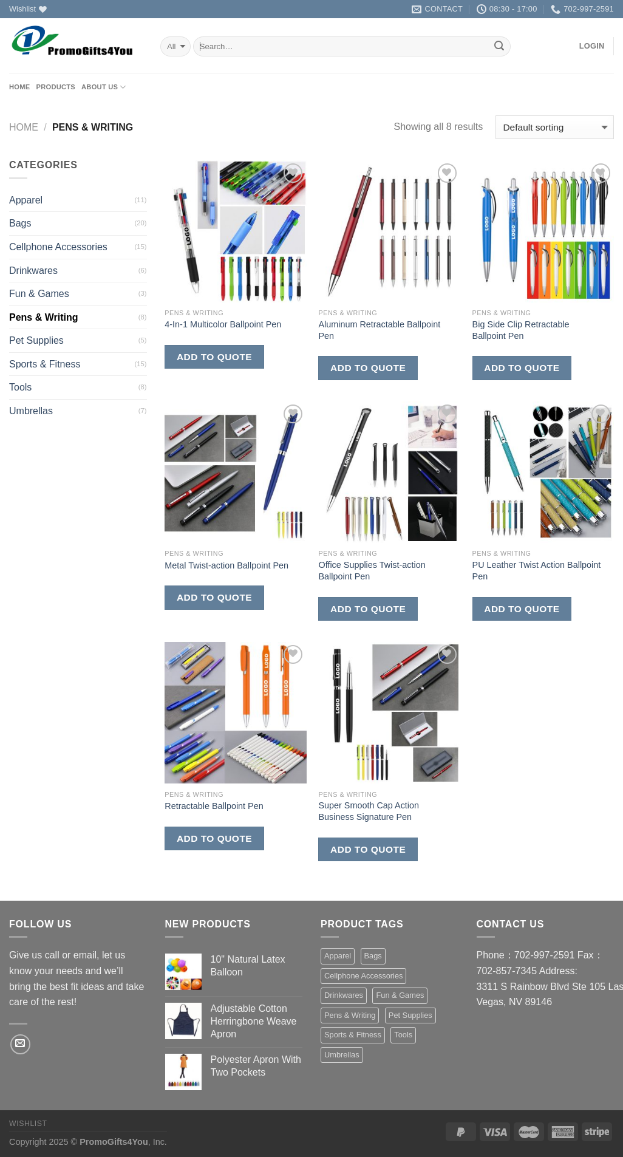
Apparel (26, 200)
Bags (20, 223)
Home (19, 86)
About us (103, 87)
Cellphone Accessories (58, 247)
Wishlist (28, 1123)
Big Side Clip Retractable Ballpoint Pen (521, 330)
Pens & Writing (43, 317)
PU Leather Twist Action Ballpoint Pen (536, 570)
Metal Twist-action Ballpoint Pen (226, 565)
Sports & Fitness (44, 364)
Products (55, 86)
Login (592, 45)
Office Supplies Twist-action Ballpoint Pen (371, 570)
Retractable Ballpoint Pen (214, 806)
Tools (20, 387)
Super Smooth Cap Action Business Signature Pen (368, 811)
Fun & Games (39, 293)
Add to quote (214, 357)
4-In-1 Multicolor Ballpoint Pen (223, 324)
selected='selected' (175, 46)
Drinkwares (33, 270)
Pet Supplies (36, 340)
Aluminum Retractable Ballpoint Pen (379, 330)
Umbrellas (31, 411)
